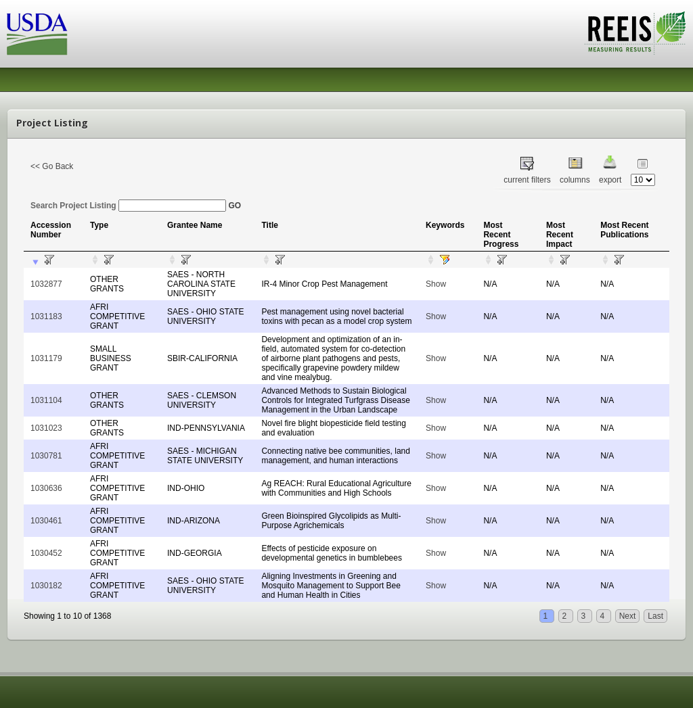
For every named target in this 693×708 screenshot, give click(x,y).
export (610, 180)
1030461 (46, 520)
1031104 (46, 400)
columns (575, 180)
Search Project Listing (128, 205)
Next (627, 616)
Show (436, 284)
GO (234, 205)
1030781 (46, 456)
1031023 (46, 428)
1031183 (46, 316)
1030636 (46, 488)
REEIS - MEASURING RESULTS (635, 33)
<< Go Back (51, 166)
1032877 (46, 284)
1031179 (46, 358)
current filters (527, 180)
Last (655, 616)
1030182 (46, 585)
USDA (37, 34)
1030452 (46, 553)
